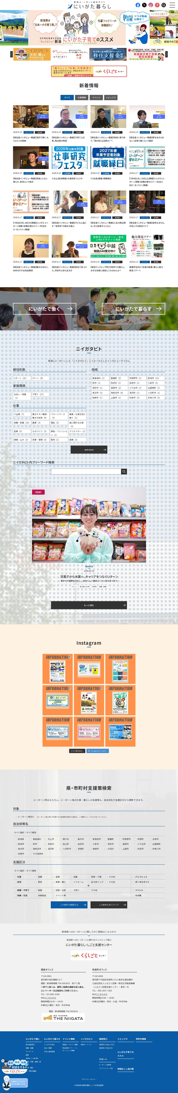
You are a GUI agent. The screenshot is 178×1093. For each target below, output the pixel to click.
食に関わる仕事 (85, 586)
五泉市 (154, 839)
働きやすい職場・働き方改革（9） (40, 416)
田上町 (64, 843)
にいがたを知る (49, 1044)
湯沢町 (49, 848)
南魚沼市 (35, 848)
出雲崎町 (155, 843)
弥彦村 (49, 843)
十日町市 (65, 848)
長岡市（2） (116, 387)
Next (151, 28)
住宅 (18, 881)
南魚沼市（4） (117, 392)
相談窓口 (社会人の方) (106, 1044)
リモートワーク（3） (58, 416)
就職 (38, 876)
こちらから (51, 997)
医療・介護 (94, 876)
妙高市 (139, 848)
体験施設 (40, 895)
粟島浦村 (35, 839)
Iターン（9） (38, 378)
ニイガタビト (87, 1038)
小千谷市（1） (136, 387)
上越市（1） (116, 397)
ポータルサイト (141, 881)
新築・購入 (59, 881)
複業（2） (74, 439)
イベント (96, 97)
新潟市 (94, 586)
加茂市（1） (135, 382)
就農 (73, 876)
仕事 (18, 876)
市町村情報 (141, 1038)
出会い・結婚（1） (20, 396)
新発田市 (95, 839)
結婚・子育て (22, 890)
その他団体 (36, 853)
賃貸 (38, 881)
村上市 (49, 839)
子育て (75, 890)
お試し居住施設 (49, 1051)
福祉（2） (55, 422)
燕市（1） (97, 382)
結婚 (38, 890)
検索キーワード (86, 1044)
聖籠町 (109, 839)
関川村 (64, 839)
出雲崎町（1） (154, 387)
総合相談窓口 (30, 1044)
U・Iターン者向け (24, 816)
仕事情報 (82, 97)
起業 (56, 876)
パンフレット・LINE (106, 1068)
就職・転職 (102, 586)
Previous (26, 28)
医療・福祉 (29, 1068)
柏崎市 (94, 848)
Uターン (74, 586)
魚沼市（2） (98, 392)
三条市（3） (153, 382)
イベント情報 (68, 1038)
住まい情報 (48, 1048)
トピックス (111, 97)
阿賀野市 (125, 839)
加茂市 (79, 843)
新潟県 (19, 839)
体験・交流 (21, 895)
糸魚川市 (155, 848)
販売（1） (55, 439)
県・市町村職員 (31, 1071)
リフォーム (77, 881)
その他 (110, 876)
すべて (67, 97)
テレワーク (29, 1051)
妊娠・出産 (59, 890)
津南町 (79, 848)
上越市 (124, 848)
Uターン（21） (21, 378)
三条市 (94, 843)
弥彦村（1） (116, 382)
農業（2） (37, 422)
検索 (124, 471)
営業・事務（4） (40, 439)
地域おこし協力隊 (32, 1058)
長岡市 (124, 843)
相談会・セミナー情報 (70, 1044)
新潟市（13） (154, 378)
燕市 (33, 843)
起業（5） (18, 431)
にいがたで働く (33, 1038)
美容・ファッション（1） (59, 433)
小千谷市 (140, 843)
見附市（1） (98, 387)
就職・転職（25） (22, 422)
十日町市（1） (154, 392)
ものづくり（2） (40, 431)
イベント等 (59, 895)
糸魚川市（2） (154, 397)
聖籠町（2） (116, 378)
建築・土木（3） (21, 439)
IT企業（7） (19, 414)
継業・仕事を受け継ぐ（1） (77, 416)
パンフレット (140, 876)
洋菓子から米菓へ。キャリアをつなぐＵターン (89, 576)
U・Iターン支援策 (105, 1065)
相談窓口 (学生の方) (106, 1048)
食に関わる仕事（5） (76, 424)
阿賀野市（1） (136, 378)
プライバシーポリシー (89, 1079)
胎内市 (79, 839)
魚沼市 (19, 848)
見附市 (109, 843)
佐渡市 (19, 853)
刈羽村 (109, 848)
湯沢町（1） (135, 392)
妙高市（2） (135, 397)
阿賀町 (139, 839)
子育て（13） (38, 394)
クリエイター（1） (77, 431)
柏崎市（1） (98, 397)
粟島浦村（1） (99, 378)
